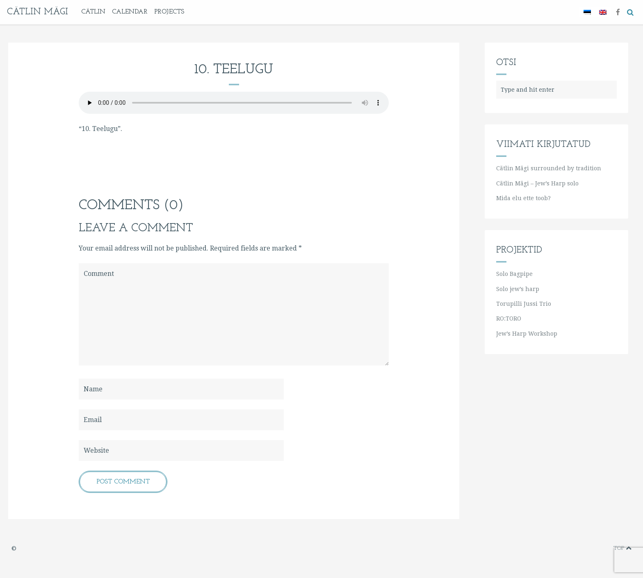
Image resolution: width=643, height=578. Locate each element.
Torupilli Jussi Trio (523, 303)
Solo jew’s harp (517, 289)
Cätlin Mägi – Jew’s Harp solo (537, 183)
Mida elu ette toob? (523, 198)
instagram (593, 548)
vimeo (568, 548)
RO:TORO (508, 318)
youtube (580, 548)
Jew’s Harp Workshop (526, 333)
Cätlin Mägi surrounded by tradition (548, 168)
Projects (169, 12)
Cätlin (93, 12)
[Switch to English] (603, 12)
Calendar (130, 12)
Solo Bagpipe (514, 274)
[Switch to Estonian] (587, 12)
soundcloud (605, 548)
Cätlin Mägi (37, 12)
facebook (554, 548)
